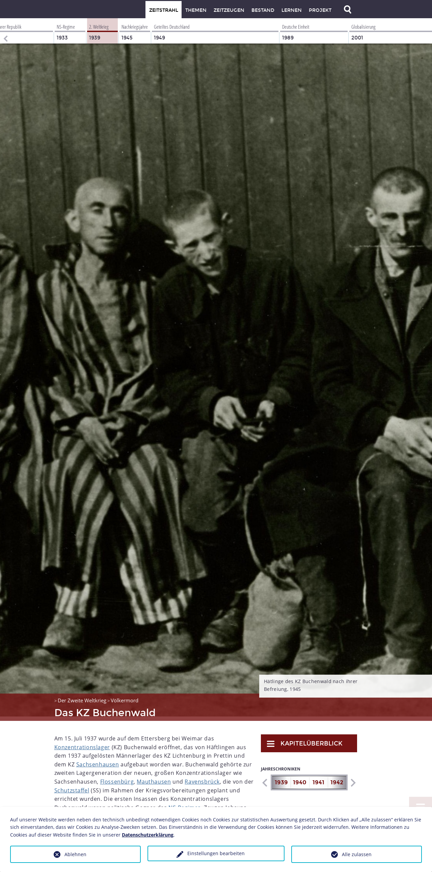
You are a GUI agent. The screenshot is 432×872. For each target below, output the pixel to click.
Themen (196, 10)
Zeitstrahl (163, 10)
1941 (318, 778)
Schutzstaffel (71, 786)
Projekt (320, 10)
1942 (336, 778)
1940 (299, 778)
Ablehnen (75, 854)
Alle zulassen (357, 854)
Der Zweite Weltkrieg (82, 696)
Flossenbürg (117, 777)
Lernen (291, 10)
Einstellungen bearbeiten (216, 853)
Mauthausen (154, 777)
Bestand (262, 10)
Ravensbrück (202, 777)
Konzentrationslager (82, 743)
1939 (281, 778)
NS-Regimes (184, 803)
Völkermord (124, 696)
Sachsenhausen (97, 760)
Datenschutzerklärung (147, 835)
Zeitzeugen (229, 10)
